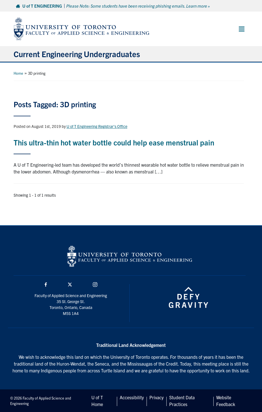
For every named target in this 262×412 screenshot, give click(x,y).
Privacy (156, 397)
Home (18, 73)
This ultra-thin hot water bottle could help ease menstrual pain (114, 142)
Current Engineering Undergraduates (77, 54)
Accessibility (132, 397)
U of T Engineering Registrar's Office (96, 126)
